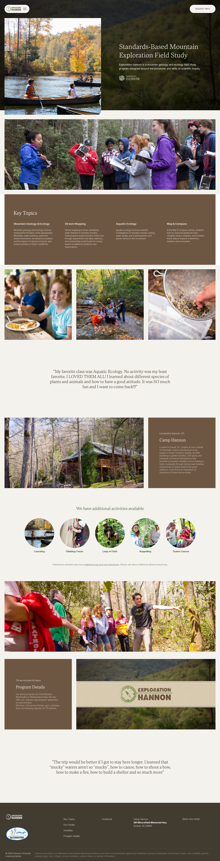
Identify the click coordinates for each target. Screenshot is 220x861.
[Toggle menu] (24, 8)
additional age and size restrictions (101, 564)
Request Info (202, 9)
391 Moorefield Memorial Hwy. (150, 822)
